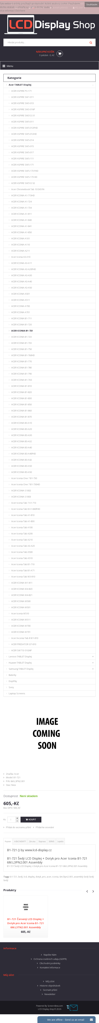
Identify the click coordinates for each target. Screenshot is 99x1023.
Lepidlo (60, 841)
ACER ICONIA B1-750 (21, 349)
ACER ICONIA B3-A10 (21, 422)
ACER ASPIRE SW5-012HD (24, 133)
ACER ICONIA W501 (20, 607)
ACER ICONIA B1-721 (22, 330)
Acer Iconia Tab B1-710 (22, 564)
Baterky (12, 674)
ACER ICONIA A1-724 (21, 201)
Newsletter (49, 994)
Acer (16, 773)
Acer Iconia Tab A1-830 (22, 521)
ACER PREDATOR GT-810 (23, 644)
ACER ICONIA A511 (20, 299)
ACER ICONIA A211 (20, 250)
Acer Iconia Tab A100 (21, 527)
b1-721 (13, 876)
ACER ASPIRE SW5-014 (22, 140)
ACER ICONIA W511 (20, 619)
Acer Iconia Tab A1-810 (22, 515)
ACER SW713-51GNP (21, 650)
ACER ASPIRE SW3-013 (22, 103)
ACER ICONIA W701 (20, 631)
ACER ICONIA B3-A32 (21, 441)
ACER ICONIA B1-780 (21, 367)
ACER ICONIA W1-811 (21, 582)
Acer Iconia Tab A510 (21, 558)
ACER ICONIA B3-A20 (21, 429)
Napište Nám (50, 954)
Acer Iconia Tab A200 (21, 533)
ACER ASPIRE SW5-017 (22, 152)
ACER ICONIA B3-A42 (21, 459)
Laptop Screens (17, 693)
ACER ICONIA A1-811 (21, 213)
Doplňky (13, 681)
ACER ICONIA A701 (20, 312)
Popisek (8, 841)
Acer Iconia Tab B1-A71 (23, 570)
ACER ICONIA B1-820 (21, 392)
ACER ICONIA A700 (20, 306)
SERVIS (51, 841)
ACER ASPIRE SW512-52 (23, 183)
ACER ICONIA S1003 (21, 496)
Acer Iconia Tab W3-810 (23, 576)
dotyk (38, 876)
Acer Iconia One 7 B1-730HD (25, 484)
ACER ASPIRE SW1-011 (22, 97)
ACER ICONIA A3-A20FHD (23, 269)
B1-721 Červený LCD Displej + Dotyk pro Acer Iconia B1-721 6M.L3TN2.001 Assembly (25, 923)
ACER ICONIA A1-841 (21, 226)
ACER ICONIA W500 (20, 601)
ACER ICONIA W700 (20, 625)
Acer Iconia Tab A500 (21, 552)
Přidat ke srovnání (45, 827)
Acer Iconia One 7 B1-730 (24, 478)
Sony (11, 687)
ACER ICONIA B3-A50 (21, 465)
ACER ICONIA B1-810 (21, 386)
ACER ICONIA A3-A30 (21, 275)
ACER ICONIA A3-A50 (21, 287)
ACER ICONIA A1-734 (21, 207)
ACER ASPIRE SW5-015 (22, 146)
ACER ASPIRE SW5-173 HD (24, 176)
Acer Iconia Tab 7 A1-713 (23, 502)
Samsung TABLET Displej (21, 668)
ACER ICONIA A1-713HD (23, 195)
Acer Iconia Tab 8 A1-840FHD (25, 508)
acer (49, 876)
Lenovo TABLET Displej (20, 656)
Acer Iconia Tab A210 (21, 539)
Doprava (42, 841)
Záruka (32, 841)
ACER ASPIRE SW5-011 (22, 121)
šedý (20, 876)
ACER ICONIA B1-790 (21, 373)
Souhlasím (91, 4)
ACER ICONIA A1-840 (21, 220)
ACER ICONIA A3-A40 (21, 281)
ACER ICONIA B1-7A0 (21, 379)
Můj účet (50, 981)
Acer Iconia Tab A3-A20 (23, 545)
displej (31, 876)
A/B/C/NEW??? (20, 841)
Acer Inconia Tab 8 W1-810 (24, 638)
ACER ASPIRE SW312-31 (23, 115)
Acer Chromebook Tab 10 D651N (27, 189)
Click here (20, 10)
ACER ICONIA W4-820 (21, 588)
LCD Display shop (46, 1009)
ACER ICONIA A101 (20, 238)
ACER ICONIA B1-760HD (23, 355)
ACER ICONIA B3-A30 (21, 435)
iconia (55, 876)
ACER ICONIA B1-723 (21, 336)
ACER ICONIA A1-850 (21, 232)
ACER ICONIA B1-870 (21, 416)
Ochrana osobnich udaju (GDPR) (50, 958)
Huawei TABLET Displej (20, 662)
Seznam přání (50, 989)
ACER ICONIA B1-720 (21, 324)
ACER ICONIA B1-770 (21, 361)
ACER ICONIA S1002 (21, 490)
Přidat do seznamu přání (18, 827)
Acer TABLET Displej (20, 84)
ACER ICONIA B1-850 (21, 404)
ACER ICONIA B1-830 (21, 398)
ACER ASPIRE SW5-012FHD (24, 127)
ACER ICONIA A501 (20, 293)
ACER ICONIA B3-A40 (21, 447)
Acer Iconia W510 (20, 613)
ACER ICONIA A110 (20, 244)
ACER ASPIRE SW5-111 (22, 158)
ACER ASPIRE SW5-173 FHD (24, 170)
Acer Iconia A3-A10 (20, 256)
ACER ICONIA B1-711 (21, 318)
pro (44, 876)
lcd (25, 876)
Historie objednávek (50, 985)
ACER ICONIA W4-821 (21, 595)
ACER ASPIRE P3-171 (21, 90)
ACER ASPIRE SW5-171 (22, 164)
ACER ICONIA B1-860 (21, 410)
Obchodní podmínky (49, 963)
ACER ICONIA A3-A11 (21, 263)
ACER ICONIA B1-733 (21, 342)
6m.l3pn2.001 (66, 876)
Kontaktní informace (50, 967)
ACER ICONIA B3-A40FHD (23, 453)
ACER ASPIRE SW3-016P (23, 109)
